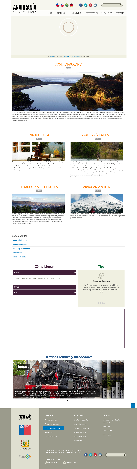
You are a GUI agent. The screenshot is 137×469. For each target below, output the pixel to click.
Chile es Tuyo (107, 431)
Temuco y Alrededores (72, 56)
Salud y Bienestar (80, 436)
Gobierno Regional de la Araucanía (111, 421)
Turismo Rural (107, 13)
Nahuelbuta (17, 253)
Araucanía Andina (20, 244)
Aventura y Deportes (81, 420)
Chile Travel (107, 435)
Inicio (49, 13)
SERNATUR (106, 427)
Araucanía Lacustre (20, 240)
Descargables (92, 13)
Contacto (120, 13)
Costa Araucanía (19, 257)
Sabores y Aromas (80, 432)
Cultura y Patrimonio (81, 428)
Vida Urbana (78, 441)
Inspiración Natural (80, 424)
